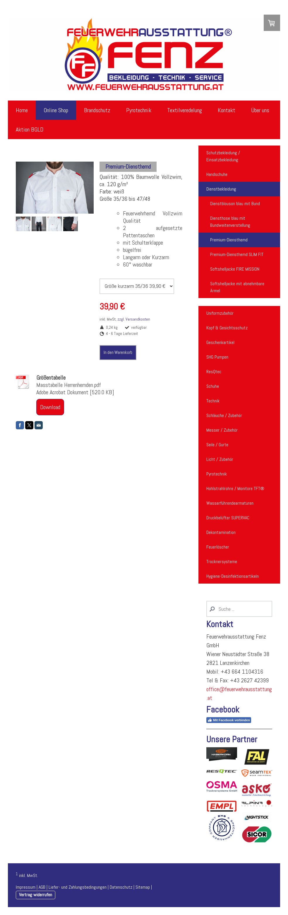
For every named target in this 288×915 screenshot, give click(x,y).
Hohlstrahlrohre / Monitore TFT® (235, 488)
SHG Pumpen (217, 357)
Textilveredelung (184, 110)
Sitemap (143, 887)
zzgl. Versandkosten (133, 319)
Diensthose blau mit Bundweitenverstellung (230, 221)
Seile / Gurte (217, 445)
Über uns (260, 110)
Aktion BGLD (29, 129)
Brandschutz (97, 110)
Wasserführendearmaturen (229, 503)
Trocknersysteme (221, 561)
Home (22, 110)
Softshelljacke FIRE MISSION (234, 269)
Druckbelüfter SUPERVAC (227, 518)
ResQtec (213, 372)
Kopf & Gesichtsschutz (227, 328)
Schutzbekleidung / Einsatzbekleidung (223, 156)
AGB (42, 887)
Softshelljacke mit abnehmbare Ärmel (237, 287)
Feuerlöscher (217, 547)
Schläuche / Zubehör (224, 415)
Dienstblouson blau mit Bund (235, 203)
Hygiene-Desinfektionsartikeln (232, 576)
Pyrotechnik (138, 110)
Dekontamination (221, 532)
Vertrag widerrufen (35, 895)
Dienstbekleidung (221, 189)
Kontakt (226, 110)
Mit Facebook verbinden (229, 720)
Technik (213, 401)
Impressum (25, 887)
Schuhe (212, 386)
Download (50, 407)
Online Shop (56, 110)
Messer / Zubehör (222, 430)
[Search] (239, 609)
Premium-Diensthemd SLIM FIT (236, 254)
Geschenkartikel (220, 342)
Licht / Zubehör (219, 459)
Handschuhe (216, 174)
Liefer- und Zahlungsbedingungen (78, 887)
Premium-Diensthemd (229, 240)
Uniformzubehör (220, 313)
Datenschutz (121, 887)
